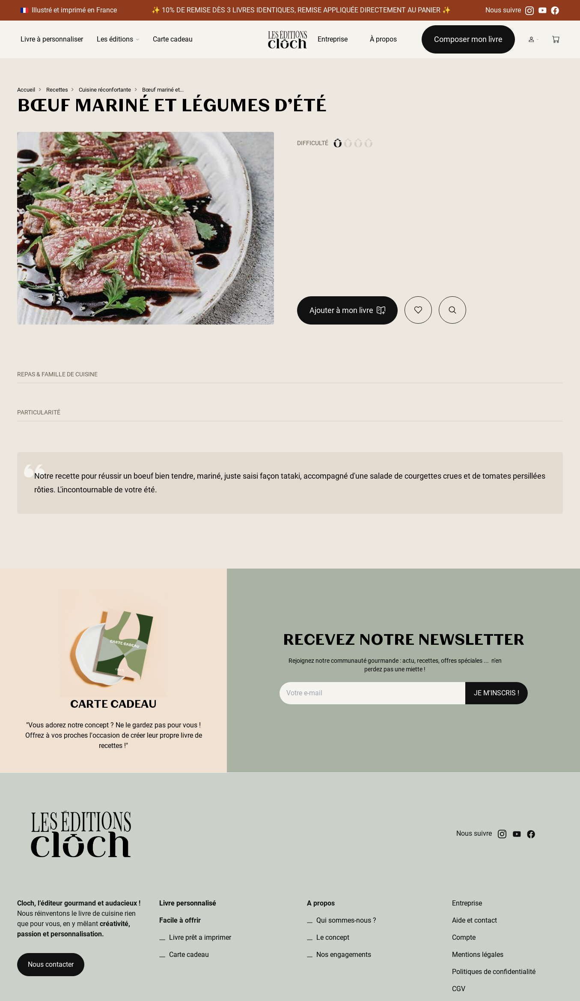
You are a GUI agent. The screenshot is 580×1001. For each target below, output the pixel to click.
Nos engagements (343, 954)
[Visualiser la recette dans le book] (452, 310)
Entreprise (333, 39)
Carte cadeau (173, 39)
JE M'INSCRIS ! (496, 693)
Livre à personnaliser (52, 39)
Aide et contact (474, 920)
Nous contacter (51, 964)
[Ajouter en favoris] (418, 310)
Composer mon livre (468, 39)
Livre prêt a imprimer (199, 937)
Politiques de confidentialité (493, 972)
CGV (458, 989)
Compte (464, 937)
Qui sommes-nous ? (345, 920)
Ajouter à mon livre (347, 310)
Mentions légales (477, 954)
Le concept (332, 937)
